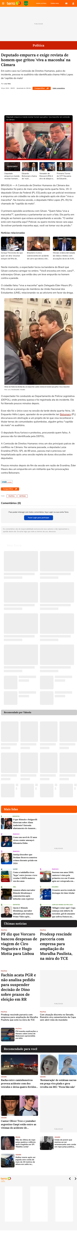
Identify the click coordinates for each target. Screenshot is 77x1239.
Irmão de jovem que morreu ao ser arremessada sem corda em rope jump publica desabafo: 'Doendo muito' (65, 1143)
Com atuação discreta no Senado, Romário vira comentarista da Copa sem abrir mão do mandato (58, 1017)
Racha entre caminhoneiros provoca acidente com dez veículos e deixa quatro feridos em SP (18, 1084)
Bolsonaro (65, 414)
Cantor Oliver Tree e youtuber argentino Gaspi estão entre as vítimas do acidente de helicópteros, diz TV (18, 1124)
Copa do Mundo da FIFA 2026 (26, 3)
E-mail (66, 3)
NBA (14, 887)
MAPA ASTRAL (41, 3)
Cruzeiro (55, 887)
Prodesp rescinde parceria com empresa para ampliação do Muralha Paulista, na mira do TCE (56, 946)
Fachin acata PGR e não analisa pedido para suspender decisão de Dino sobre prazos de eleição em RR (18, 987)
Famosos (16, 834)
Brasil (17, 1137)
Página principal (14, 3)
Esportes (16, 816)
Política (11, 496)
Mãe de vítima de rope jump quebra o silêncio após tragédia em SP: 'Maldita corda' (25, 1143)
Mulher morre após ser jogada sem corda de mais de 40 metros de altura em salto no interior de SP (25, 1161)
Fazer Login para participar (38, 518)
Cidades (4, 1077)
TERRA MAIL (54, 3)
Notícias (22, 496)
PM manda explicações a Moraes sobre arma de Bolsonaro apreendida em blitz (26, 1035)
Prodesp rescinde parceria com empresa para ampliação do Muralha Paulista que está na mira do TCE (19, 1017)
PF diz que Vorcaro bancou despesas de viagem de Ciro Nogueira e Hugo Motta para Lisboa (19, 944)
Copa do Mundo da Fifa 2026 (62, 905)
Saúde (15, 869)
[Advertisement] (58, 1034)
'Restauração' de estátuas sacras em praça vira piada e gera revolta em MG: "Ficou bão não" (58, 1083)
